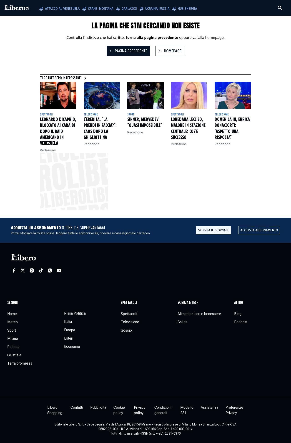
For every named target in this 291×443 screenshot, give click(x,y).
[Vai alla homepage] (17, 8)
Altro (238, 303)
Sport (130, 114)
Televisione (91, 114)
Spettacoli (46, 114)
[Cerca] (280, 8)
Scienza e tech (188, 303)
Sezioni (12, 303)
